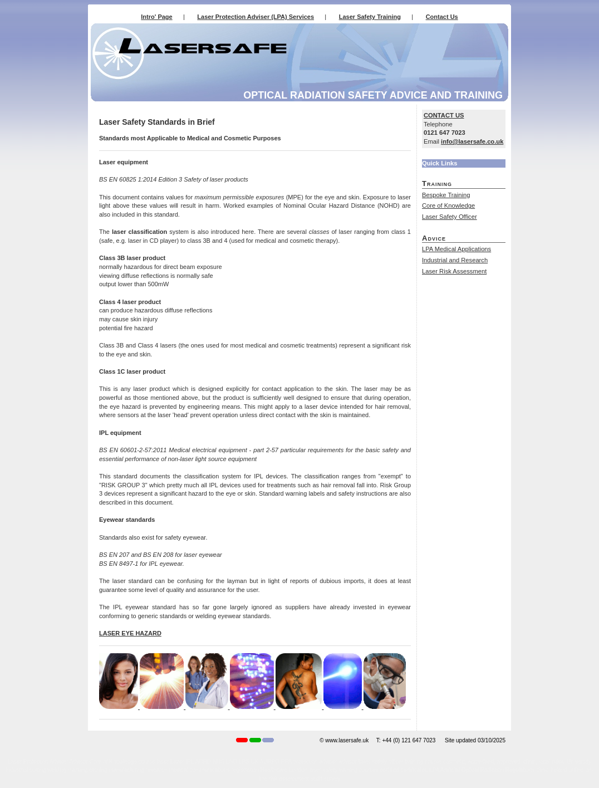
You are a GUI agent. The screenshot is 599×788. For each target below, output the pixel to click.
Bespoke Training (446, 195)
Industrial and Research (455, 260)
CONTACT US (444, 115)
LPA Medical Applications (456, 249)
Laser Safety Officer (449, 216)
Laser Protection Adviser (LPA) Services (255, 16)
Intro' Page (156, 16)
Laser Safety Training (370, 16)
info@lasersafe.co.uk (472, 141)
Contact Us (442, 16)
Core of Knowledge (448, 205)
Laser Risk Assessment (454, 271)
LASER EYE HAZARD (130, 633)
